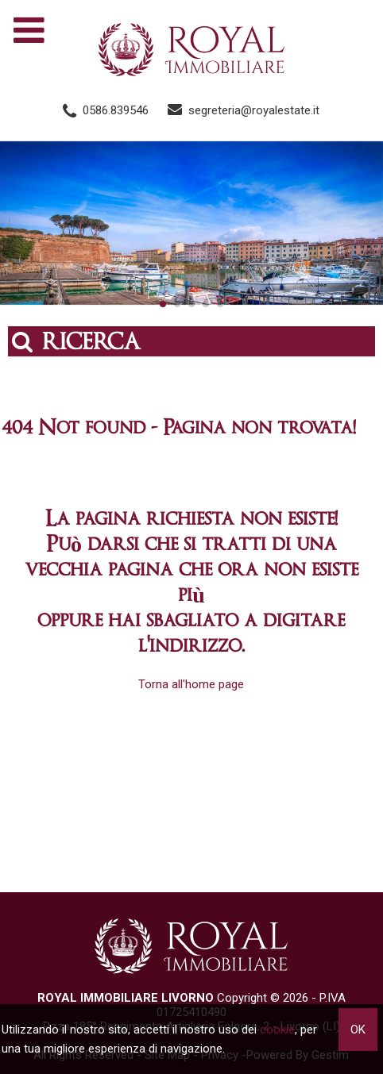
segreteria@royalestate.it (253, 110)
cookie (277, 1029)
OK (358, 1029)
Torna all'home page (191, 684)
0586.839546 (116, 110)
